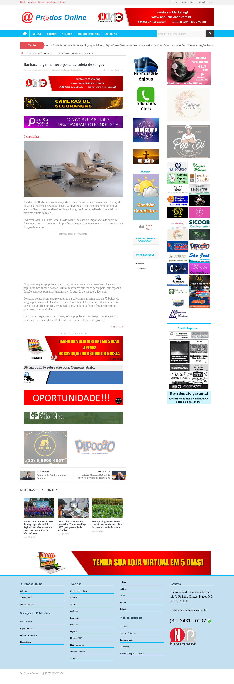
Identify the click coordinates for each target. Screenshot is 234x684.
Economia (74, 618)
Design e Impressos (28, 635)
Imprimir (108, 70)
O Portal (174, 2)
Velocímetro (140, 268)
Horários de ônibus (128, 633)
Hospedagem (25, 642)
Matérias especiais (78, 651)
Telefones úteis (126, 640)
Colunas (67, 33)
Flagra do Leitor (77, 645)
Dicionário (139, 263)
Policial (123, 582)
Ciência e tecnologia (78, 591)
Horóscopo (124, 646)
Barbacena (65, 70)
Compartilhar (31, 136)
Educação (74, 624)
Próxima (104, 471)
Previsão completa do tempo (132, 653)
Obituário (111, 33)
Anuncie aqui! (187, 2)
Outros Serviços (205, 2)
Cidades (52, 33)
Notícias (37, 33)
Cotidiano (74, 597)
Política (123, 589)
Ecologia (74, 611)
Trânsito (123, 609)
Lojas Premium (26, 628)
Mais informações (89, 33)
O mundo (74, 658)
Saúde (79, 70)
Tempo (123, 602)
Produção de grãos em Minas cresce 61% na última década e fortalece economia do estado (107, 524)
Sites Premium (26, 622)
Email (119, 70)
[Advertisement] (73, 259)
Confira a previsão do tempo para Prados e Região (43, 2)
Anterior (43, 472)
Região (73, 70)
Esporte (73, 631)
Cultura (73, 604)
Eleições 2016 (76, 638)
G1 (121, 326)
